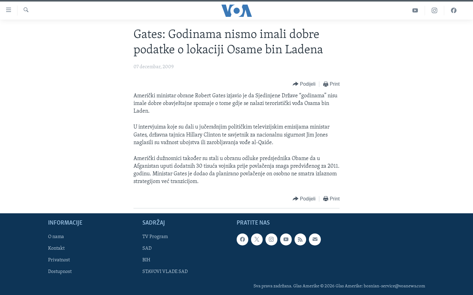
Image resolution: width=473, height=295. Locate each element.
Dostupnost (60, 271)
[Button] (304, 84)
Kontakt (56, 248)
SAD (147, 248)
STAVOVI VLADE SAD (165, 271)
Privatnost (59, 260)
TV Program (155, 236)
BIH (146, 260)
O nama (56, 236)
